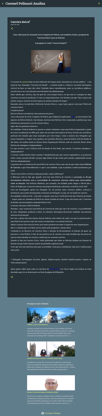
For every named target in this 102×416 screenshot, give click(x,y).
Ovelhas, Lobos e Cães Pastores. (37, 324)
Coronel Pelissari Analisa (25, 4)
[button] (12, 28)
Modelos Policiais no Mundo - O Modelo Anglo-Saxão (44, 358)
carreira (25, 82)
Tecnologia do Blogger (51, 413)
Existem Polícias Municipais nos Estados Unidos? (42, 392)
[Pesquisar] (48, 3)
